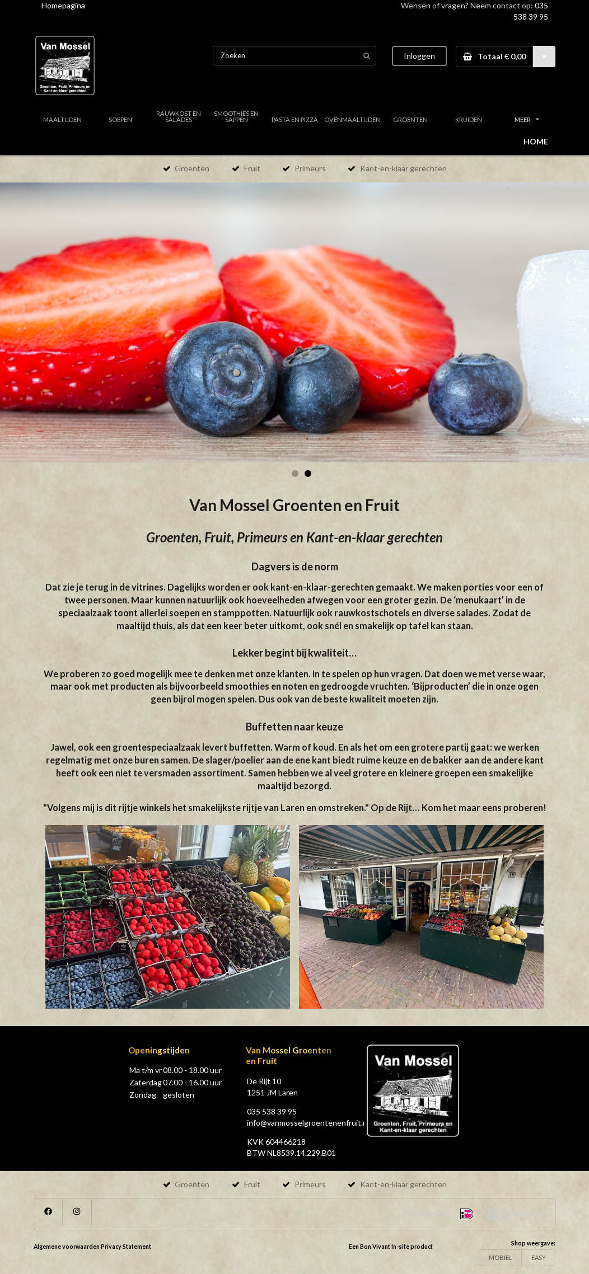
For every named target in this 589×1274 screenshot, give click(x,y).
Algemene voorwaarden (67, 1246)
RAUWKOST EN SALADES (178, 116)
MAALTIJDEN (62, 119)
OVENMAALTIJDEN (352, 119)
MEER (527, 119)
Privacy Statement (126, 1246)
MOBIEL (500, 1257)
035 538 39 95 (272, 1111)
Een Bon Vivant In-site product (391, 1246)
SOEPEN (120, 119)
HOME (535, 141)
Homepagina (63, 5)
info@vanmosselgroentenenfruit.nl (308, 1122)
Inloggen (419, 55)
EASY (538, 1257)
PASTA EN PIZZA (295, 119)
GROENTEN (410, 119)
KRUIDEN (468, 119)
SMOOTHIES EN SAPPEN (236, 116)
